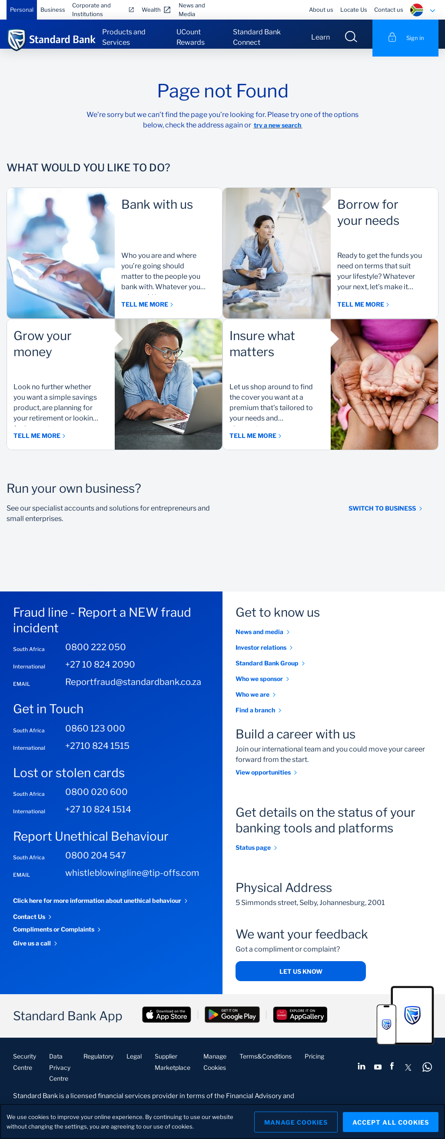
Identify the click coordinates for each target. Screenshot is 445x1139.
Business (52, 9)
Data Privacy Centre (59, 1074)
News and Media (192, 9)
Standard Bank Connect (257, 37)
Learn (320, 37)
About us (321, 9)
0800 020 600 (96, 800)
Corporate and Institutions (91, 9)
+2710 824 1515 (97, 753)
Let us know (300, 979)
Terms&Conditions (265, 1064)
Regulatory (98, 1064)
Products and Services (124, 37)
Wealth (151, 9)
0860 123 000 (95, 736)
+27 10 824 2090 (100, 672)
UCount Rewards (190, 37)
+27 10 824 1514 (98, 817)
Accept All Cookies (390, 1121)
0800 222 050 (95, 655)
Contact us (388, 9)
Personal (21, 9)
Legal (134, 1064)
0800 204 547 (95, 863)
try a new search (278, 133)
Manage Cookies (293, 1121)
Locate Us (353, 9)
